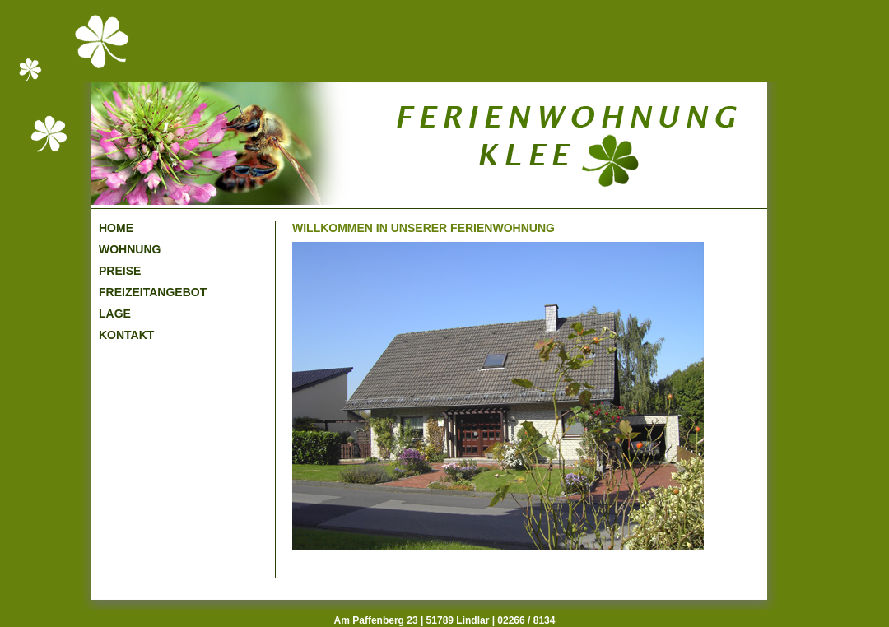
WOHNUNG (130, 249)
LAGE (115, 313)
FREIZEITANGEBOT (153, 292)
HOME (116, 228)
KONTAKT (126, 334)
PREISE (120, 270)
